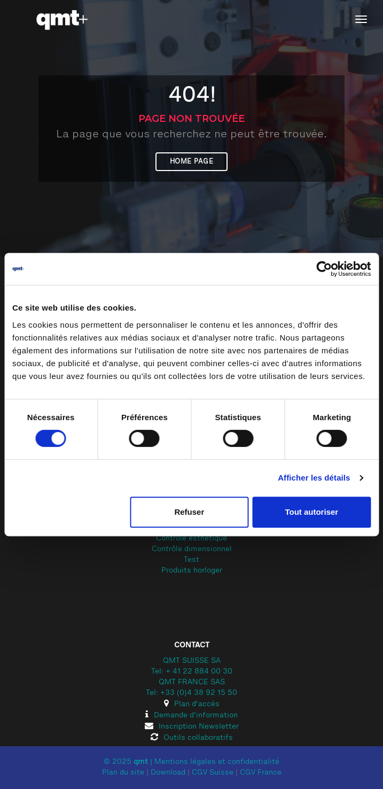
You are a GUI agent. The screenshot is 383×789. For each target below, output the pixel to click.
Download (168, 773)
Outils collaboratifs (192, 738)
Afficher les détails (314, 477)
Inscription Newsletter (192, 727)
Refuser (189, 511)
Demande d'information (191, 716)
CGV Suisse (212, 773)
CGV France (261, 773)
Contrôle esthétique (191, 539)
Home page (192, 162)
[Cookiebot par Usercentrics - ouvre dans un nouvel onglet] (324, 269)
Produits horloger (191, 571)
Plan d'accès (192, 704)
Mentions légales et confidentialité (216, 762)
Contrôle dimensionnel (192, 549)
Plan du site (123, 773)
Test (191, 560)
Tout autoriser (311, 511)
